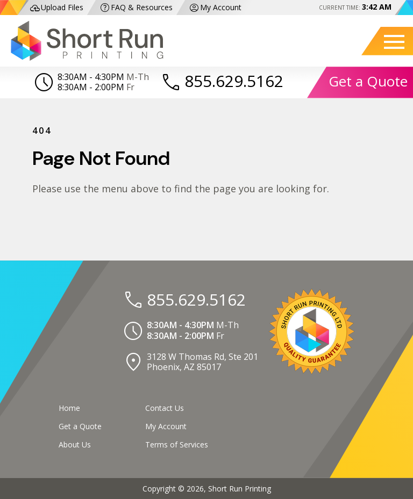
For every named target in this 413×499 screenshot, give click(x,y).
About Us (75, 444)
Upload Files (56, 8)
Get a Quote (368, 81)
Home (69, 408)
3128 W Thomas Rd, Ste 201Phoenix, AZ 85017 (202, 362)
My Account (215, 8)
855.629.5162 (233, 81)
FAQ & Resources (136, 8)
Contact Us (164, 408)
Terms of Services (176, 444)
